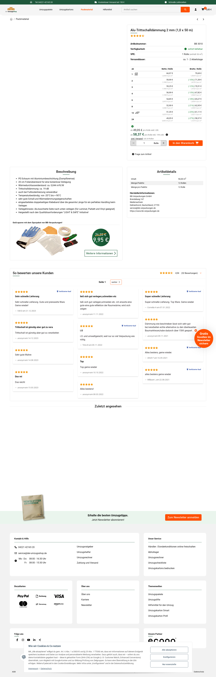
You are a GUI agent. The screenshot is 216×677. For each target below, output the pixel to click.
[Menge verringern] (133, 143)
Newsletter (86, 605)
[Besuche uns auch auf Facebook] (17, 640)
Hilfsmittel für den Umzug (161, 605)
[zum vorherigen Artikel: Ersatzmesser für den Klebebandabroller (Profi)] (198, 19)
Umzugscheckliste (157, 562)
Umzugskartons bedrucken (161, 568)
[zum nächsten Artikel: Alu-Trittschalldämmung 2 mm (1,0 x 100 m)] (203, 19)
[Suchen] (151, 9)
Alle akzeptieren (169, 650)
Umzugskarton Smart (158, 610)
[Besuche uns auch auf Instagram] (23, 640)
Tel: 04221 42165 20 (44, 2)
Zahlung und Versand (87, 562)
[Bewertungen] (137, 36)
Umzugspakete (155, 594)
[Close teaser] (195, 330)
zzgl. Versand (137, 138)
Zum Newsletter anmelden (183, 517)
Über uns (85, 594)
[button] (195, 9)
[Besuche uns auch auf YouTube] (28, 640)
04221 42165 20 (26, 547)
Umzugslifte (154, 599)
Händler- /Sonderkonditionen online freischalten (171, 546)
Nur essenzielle (169, 664)
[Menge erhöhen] (163, 143)
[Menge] (144, 143)
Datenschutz (46, 668)
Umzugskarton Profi (158, 616)
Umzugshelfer (84, 552)
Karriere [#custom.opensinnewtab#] (85, 599)
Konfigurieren (169, 657)
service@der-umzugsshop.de (32, 553)
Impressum (33, 668)
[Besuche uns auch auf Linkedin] (34, 640)
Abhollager (153, 552)
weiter (116, 282)
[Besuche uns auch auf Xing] (40, 640)
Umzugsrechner (84, 557)
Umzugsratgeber (85, 546)
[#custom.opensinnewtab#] (162, 640)
